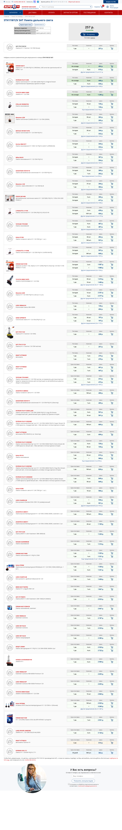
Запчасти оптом (70, 13)
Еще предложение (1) (92, 110)
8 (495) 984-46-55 (19, 2)
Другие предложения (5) (92, 123)
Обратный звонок (74, 2)
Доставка (32, 13)
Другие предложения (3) (92, 298)
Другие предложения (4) (92, 136)
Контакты (109, 13)
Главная (6, 16)
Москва (8, 2)
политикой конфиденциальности (87, 786)
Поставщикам (90, 13)
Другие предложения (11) (92, 72)
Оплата (51, 13)
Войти (112, 6)
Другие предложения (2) (92, 86)
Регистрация (114, 8)
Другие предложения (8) (92, 256)
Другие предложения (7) (92, 203)
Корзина (97, 7)
